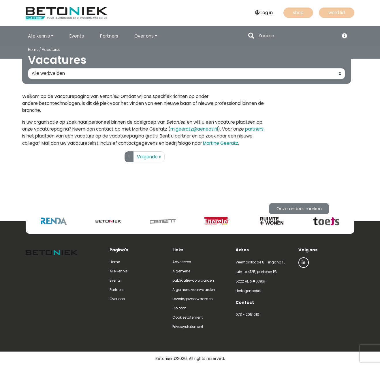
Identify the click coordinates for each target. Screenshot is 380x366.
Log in (264, 13)
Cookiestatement (187, 317)
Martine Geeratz (220, 143)
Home (33, 49)
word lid (336, 13)
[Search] (297, 36)
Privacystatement (187, 326)
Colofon (179, 308)
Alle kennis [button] (39, 36)
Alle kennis (119, 271)
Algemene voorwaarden (193, 289)
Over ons (117, 298)
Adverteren (181, 261)
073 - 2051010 (247, 314)
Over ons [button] (144, 36)
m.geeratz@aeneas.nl (194, 129)
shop (298, 13)
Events (76, 36)
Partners (109, 36)
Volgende (149, 157)
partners (254, 129)
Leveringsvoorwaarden (192, 298)
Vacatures (51, 49)
